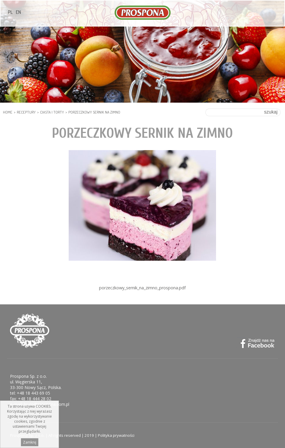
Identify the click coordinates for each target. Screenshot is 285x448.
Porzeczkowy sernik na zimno (94, 112)
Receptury (26, 112)
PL (10, 12)
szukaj (270, 111)
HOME (7, 112)
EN (18, 12)
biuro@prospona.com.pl (46, 404)
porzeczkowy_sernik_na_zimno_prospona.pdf (142, 288)
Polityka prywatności (116, 435)
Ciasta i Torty (52, 112)
